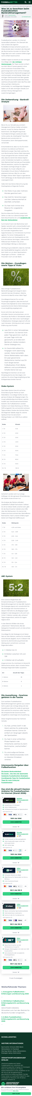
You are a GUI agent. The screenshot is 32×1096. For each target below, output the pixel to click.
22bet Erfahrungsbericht (22, 939)
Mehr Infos (15, 1090)
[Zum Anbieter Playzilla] (9, 834)
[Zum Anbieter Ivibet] (9, 906)
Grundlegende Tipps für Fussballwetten (15, 778)
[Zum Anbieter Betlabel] (9, 800)
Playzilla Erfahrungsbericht (22, 833)
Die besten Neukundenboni (11, 771)
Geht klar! (16, 1093)
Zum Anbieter (16, 822)
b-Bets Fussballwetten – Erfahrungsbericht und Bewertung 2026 (15, 1019)
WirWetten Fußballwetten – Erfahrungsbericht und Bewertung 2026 (15, 1003)
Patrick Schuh (12, 15)
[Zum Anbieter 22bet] (9, 940)
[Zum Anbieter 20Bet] (9, 870)
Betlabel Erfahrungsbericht (22, 799)
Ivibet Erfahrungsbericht (22, 905)
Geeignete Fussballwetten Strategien (14, 776)
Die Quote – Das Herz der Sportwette (14, 773)
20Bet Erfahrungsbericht (22, 869)
